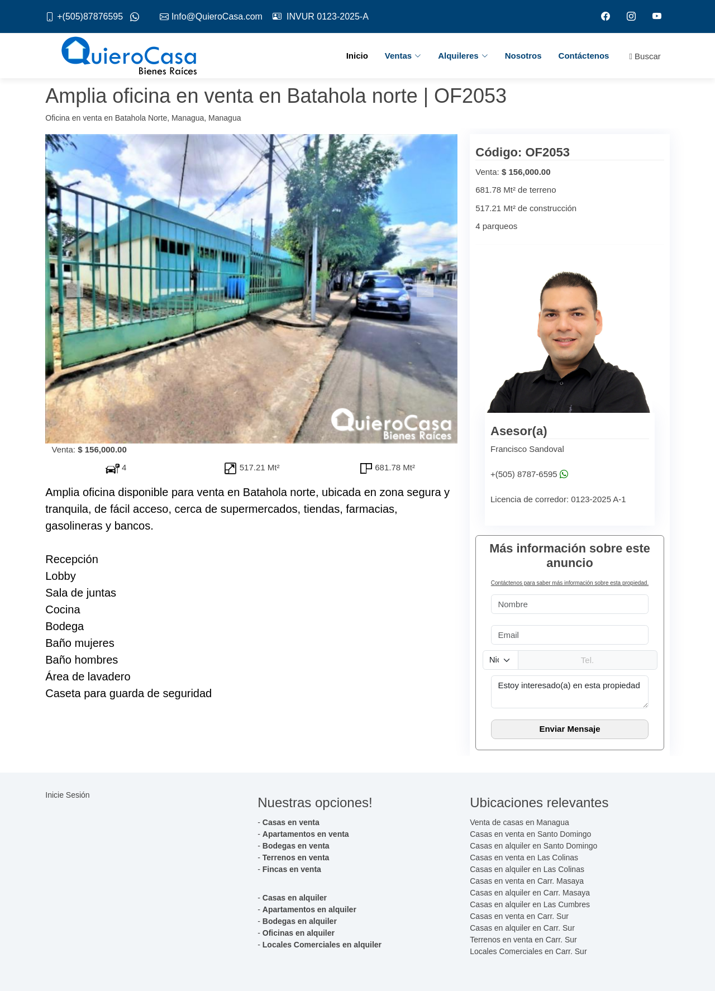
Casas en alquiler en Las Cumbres (530, 904)
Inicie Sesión (67, 794)
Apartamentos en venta (306, 834)
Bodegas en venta (296, 845)
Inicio (357, 55)
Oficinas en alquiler (299, 932)
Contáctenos (584, 55)
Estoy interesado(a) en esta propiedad (570, 692)
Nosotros (523, 55)
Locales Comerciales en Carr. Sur (528, 951)
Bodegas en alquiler (300, 921)
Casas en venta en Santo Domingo (530, 834)
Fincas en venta (292, 869)
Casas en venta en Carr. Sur (519, 916)
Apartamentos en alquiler (309, 909)
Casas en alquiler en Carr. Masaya (530, 892)
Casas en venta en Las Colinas (524, 857)
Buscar (644, 56)
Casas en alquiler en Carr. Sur (522, 927)
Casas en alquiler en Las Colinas (527, 869)
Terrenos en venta (296, 857)
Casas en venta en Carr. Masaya (527, 880)
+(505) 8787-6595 (523, 474)
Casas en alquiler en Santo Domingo (533, 845)
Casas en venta (291, 822)
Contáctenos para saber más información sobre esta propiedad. (570, 583)
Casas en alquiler (295, 897)
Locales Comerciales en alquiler (322, 944)
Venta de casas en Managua (519, 822)
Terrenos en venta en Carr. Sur (523, 939)
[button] (76, 289)
